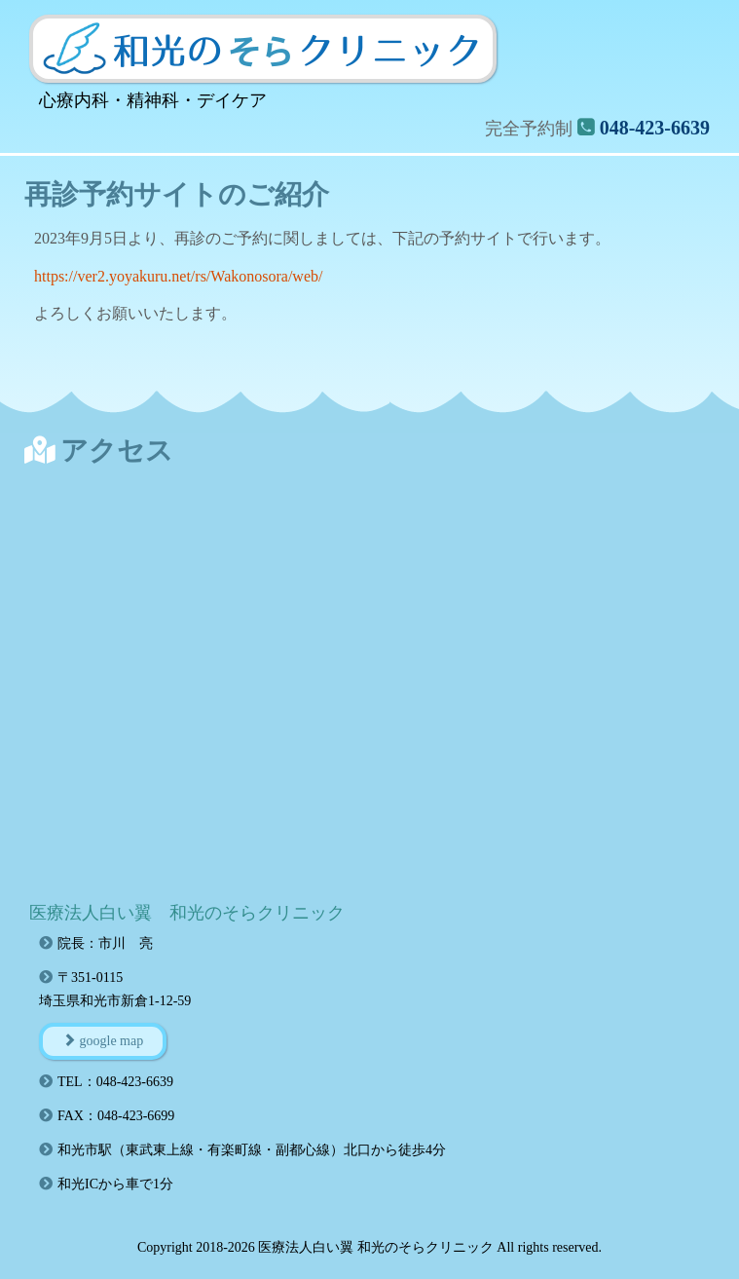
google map (102, 1040)
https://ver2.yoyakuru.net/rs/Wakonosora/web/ (178, 276)
